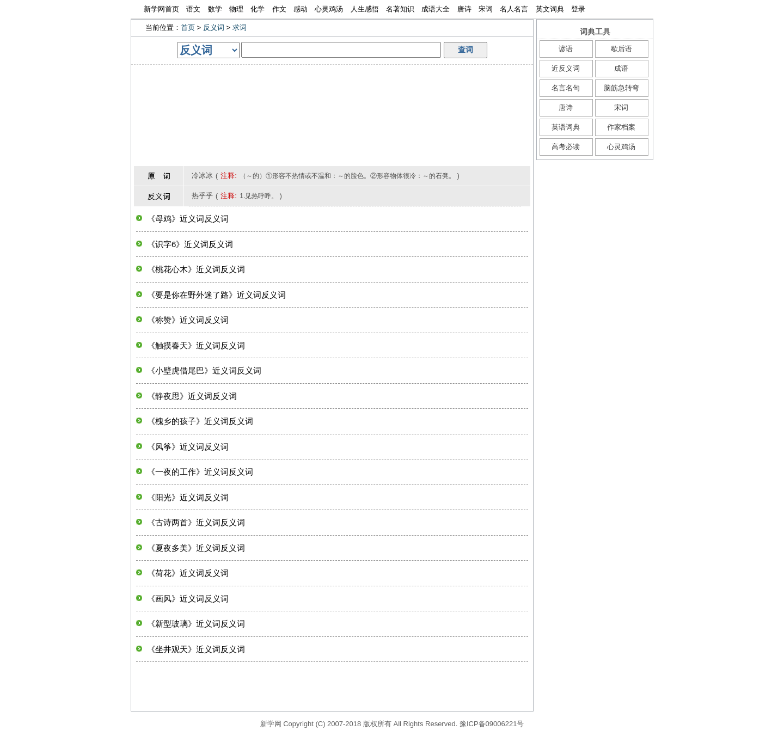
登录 (578, 9)
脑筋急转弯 (621, 88)
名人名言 (514, 9)
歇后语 (621, 49)
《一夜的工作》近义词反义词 (200, 471)
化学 (257, 9)
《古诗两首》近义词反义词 (196, 522)
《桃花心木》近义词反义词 (196, 269)
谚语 (566, 49)
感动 (300, 9)
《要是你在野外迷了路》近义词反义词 (216, 294)
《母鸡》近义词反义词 (188, 218)
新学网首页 (161, 9)
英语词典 (566, 127)
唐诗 (464, 9)
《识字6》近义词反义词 (190, 244)
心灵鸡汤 (329, 9)
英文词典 (550, 9)
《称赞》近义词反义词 (188, 319)
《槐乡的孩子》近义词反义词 (200, 421)
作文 (279, 9)
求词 (239, 27)
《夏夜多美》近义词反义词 (196, 548)
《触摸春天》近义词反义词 (196, 345)
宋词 (486, 9)
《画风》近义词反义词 (188, 598)
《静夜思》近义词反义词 (192, 396)
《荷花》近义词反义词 (188, 573)
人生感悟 (365, 9)
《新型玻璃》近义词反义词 (196, 623)
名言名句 (566, 88)
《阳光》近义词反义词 (188, 497)
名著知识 (400, 9)
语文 (193, 9)
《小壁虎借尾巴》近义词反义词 (204, 370)
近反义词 (566, 68)
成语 (621, 68)
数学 (215, 9)
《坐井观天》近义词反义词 (196, 649)
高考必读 (566, 147)
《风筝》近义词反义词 (188, 446)
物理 (236, 9)
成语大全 (435, 9)
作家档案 (621, 127)
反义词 (213, 27)
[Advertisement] (332, 89)
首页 (188, 27)
